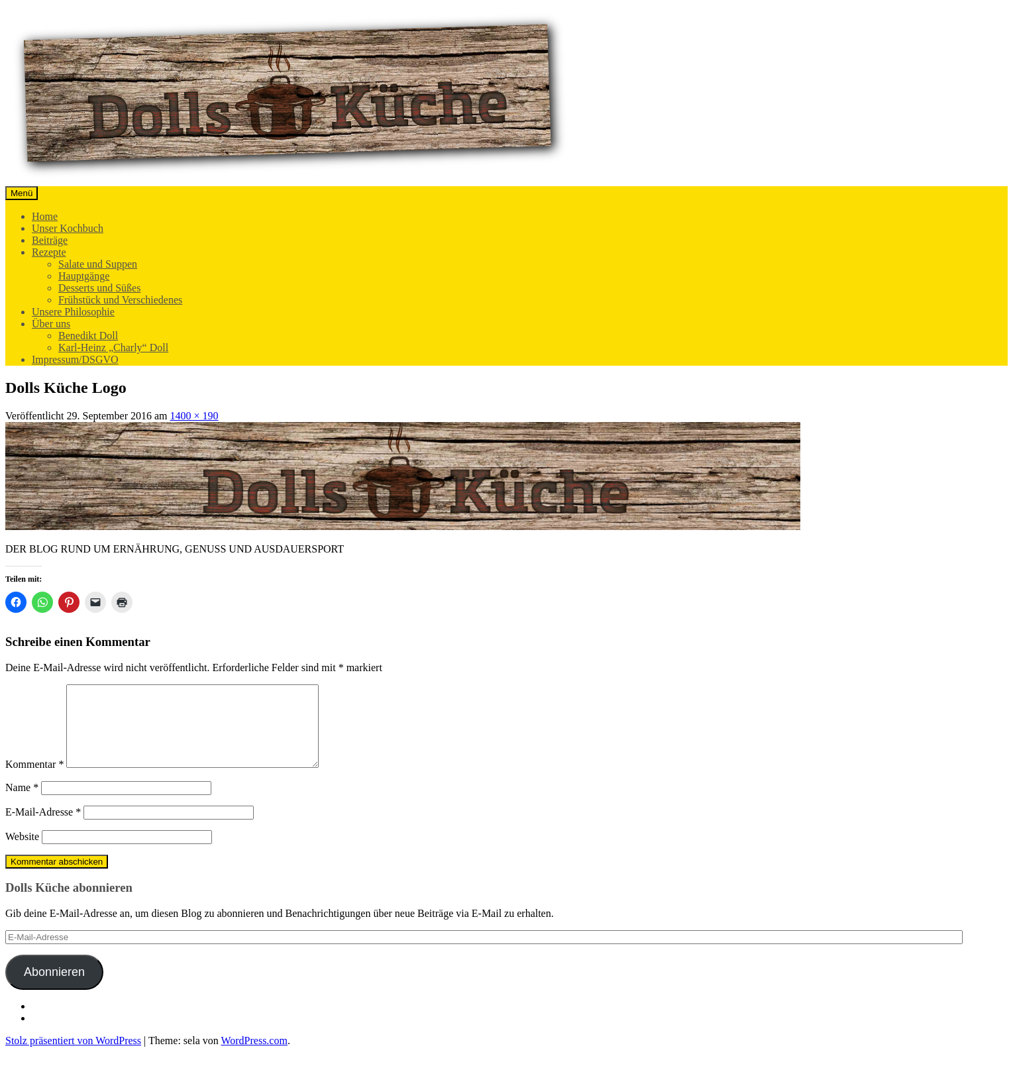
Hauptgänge (83, 276)
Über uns (51, 323)
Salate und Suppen (97, 264)
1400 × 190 (194, 415)
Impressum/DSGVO (75, 359)
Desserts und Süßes (99, 288)
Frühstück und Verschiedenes (120, 299)
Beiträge (50, 240)
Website (22, 852)
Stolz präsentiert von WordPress (73, 1056)
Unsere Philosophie (73, 311)
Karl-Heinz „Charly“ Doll (113, 347)
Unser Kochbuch (67, 228)
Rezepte (49, 252)
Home (45, 216)
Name (21, 803)
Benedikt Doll (88, 335)
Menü (21, 193)
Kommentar (34, 780)
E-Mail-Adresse (43, 827)
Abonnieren (54, 987)
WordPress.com (254, 1056)
